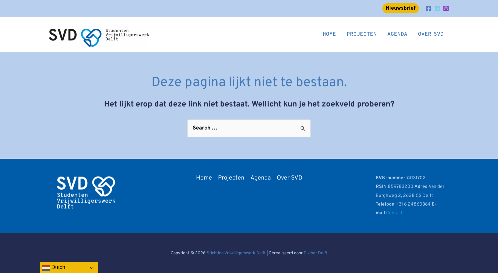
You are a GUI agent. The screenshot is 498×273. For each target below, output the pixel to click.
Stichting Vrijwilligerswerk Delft (236, 253)
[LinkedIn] (437, 8)
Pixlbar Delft (315, 253)
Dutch (53, 268)
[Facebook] (429, 8)
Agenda (260, 178)
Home (204, 178)
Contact (394, 213)
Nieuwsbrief (401, 8)
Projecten (231, 178)
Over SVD (289, 178)
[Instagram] (446, 8)
